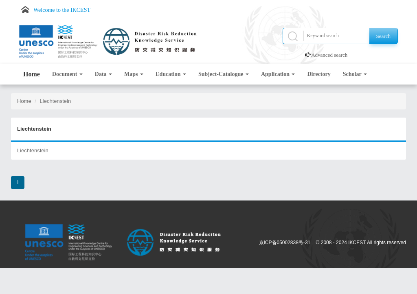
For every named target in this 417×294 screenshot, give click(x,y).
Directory (318, 74)
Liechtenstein (32, 150)
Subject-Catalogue (223, 74)
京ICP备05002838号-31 (285, 242)
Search (383, 36)
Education (171, 74)
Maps (133, 74)
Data (103, 74)
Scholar (355, 74)
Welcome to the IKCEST (61, 10)
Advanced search (329, 55)
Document (67, 74)
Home (31, 74)
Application (278, 74)
